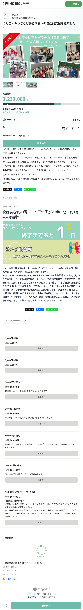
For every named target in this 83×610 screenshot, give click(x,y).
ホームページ (11, 574)
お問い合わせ (11, 567)
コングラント (33, 597)
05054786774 (11, 570)
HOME (6, 197)
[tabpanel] (41, 264)
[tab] (6, 197)
